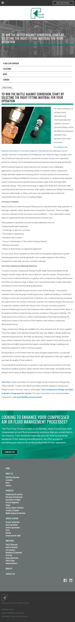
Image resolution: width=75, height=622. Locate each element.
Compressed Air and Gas (14, 494)
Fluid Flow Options (63, 3)
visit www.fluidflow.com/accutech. (27, 397)
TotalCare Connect (12, 510)
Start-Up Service (12, 524)
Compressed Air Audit (13, 535)
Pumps (8, 505)
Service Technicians (13, 522)
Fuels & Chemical (12, 547)
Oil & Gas (9, 555)
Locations (7, 68)
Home (8, 468)
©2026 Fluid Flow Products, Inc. (15, 603)
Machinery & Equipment (14, 552)
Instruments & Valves (13, 499)
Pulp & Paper (10, 560)
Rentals (8, 532)
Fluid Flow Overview (11, 63)
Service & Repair (12, 518)
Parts (8, 530)
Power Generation (12, 558)
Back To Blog (7, 87)
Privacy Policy (8, 610)
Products (9, 490)
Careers (6, 79)
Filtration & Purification (14, 497)
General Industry (11, 563)
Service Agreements (13, 527)
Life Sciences (10, 550)
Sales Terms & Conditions (13, 613)
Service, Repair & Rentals (14, 507)
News (5, 74)
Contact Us (10, 452)
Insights (9, 568)
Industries (10, 540)
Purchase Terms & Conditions (14, 617)
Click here (6, 382)
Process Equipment (12, 502)
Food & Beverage (11, 544)
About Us (9, 473)
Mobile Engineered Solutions (15, 513)
